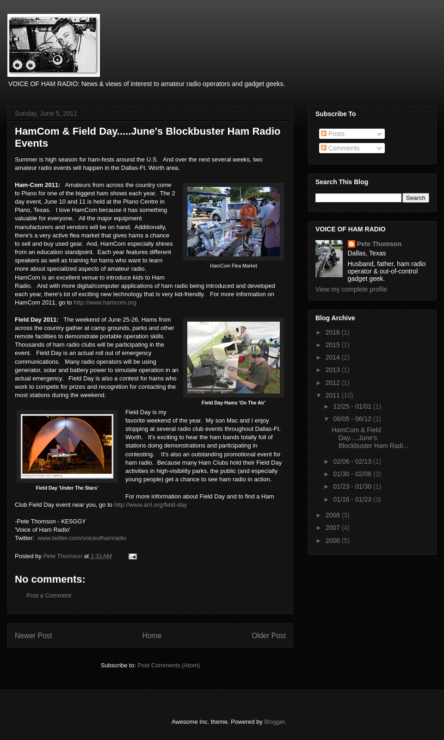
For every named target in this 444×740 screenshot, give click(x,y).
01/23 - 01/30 (353, 486)
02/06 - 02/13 (353, 461)
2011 (334, 395)
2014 (334, 357)
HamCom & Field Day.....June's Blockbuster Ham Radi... (370, 437)
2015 (334, 344)
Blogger (274, 721)
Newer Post (33, 636)
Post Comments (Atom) (168, 665)
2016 (334, 332)
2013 (334, 369)
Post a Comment (48, 595)
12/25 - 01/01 (353, 406)
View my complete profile (351, 289)
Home (152, 636)
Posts (333, 133)
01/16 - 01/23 (353, 499)
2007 (334, 527)
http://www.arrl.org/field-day (150, 504)
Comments (340, 148)
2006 (334, 540)
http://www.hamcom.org (105, 302)
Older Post (269, 636)
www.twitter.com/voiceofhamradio (81, 538)
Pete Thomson (379, 244)
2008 (334, 515)
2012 (334, 382)
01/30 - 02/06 (353, 474)
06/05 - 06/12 (353, 419)
